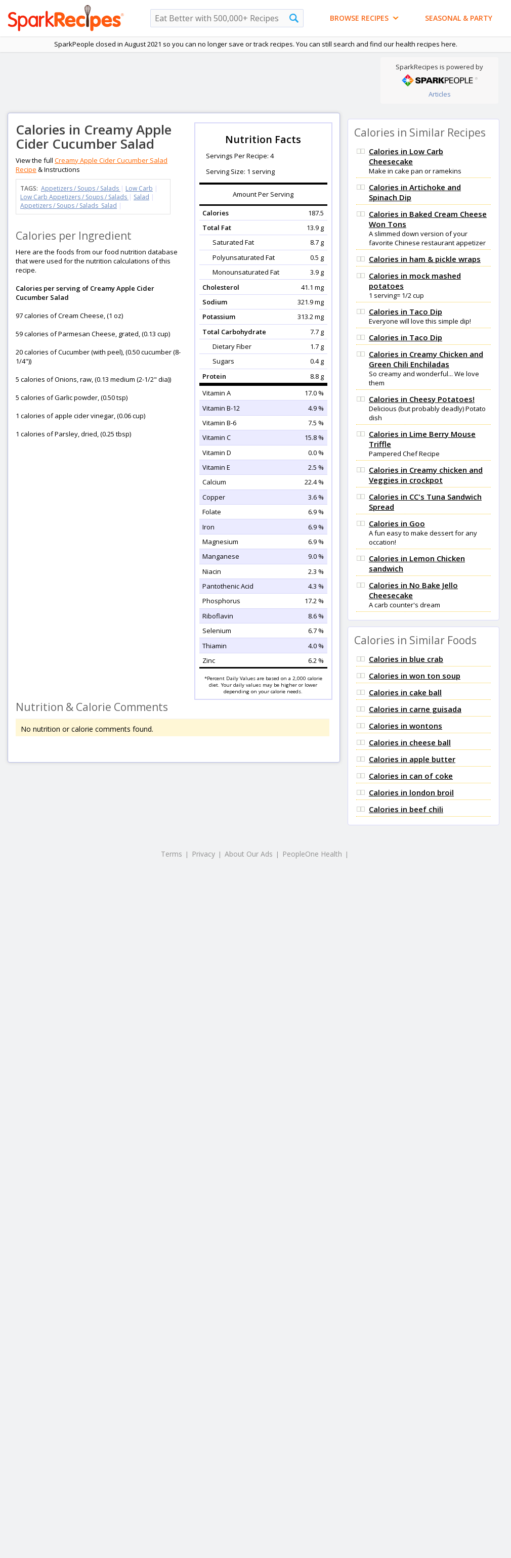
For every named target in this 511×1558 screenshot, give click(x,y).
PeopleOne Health (312, 854)
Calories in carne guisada (415, 709)
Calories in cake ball (405, 692)
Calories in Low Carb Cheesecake (406, 156)
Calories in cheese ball (410, 742)
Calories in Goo (397, 523)
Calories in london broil (411, 792)
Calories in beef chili (406, 809)
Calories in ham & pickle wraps (425, 259)
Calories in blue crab (406, 659)
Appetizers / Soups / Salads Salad (68, 205)
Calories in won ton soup (414, 676)
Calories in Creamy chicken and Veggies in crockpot (426, 475)
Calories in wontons (405, 726)
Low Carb (139, 188)
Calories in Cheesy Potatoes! (422, 399)
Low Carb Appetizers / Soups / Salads (74, 197)
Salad (141, 197)
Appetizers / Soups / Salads (80, 188)
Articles (440, 94)
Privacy (203, 854)
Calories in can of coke (411, 776)
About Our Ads (249, 854)
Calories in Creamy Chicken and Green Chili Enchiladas (426, 359)
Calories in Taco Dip (405, 311)
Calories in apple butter (412, 759)
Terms (171, 854)
